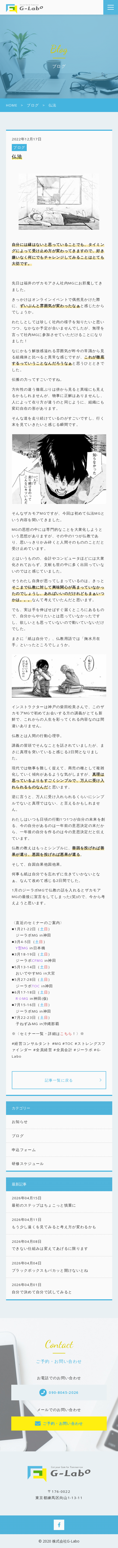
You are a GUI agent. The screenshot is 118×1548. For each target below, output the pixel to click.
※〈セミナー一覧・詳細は (36, 1033)
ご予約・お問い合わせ (63, 1423)
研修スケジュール (28, 1163)
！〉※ (78, 1033)
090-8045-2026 (64, 1392)
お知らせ (20, 1121)
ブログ (19, 147)
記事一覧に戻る (59, 1080)
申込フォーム (24, 1149)
